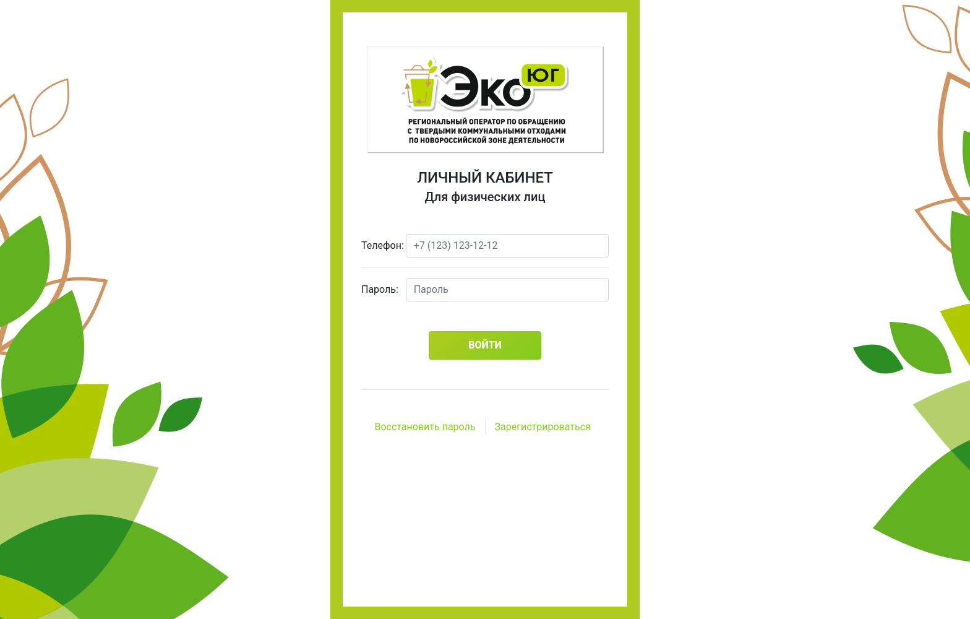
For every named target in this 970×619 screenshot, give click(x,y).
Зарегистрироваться (543, 427)
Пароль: (379, 289)
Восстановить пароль (424, 427)
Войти (485, 345)
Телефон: (379, 245)
